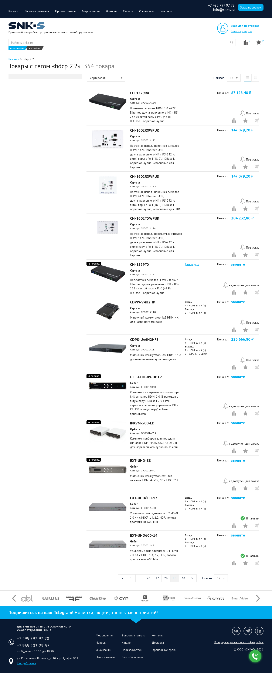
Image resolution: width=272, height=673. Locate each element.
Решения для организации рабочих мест (43, 249)
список (247, 78)
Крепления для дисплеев (33, 231)
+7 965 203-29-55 (33, 645)
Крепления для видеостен (34, 237)
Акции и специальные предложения (39, 283)
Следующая (192, 578)
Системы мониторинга (30, 164)
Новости (111, 11)
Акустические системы (32, 134)
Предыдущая (122, 578)
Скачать (128, 11)
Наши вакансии (105, 657)
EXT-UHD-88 (140, 460)
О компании (146, 11)
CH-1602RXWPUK (144, 130)
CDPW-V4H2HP (142, 302)
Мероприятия (91, 11)
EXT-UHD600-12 (143, 497)
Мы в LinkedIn (259, 631)
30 (183, 578)
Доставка (158, 643)
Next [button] (258, 598)
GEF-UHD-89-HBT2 (146, 376)
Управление (24, 277)
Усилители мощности (30, 140)
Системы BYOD (25, 128)
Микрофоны (24, 158)
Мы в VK (236, 631)
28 (166, 578)
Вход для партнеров (245, 26)
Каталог (13, 11)
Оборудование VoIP (29, 203)
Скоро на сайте (26, 288)
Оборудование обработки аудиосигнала (43, 146)
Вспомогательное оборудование (37, 180)
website (232, 42)
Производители (65, 11)
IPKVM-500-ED (142, 423)
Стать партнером (241, 31)
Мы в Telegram (248, 631)
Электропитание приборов (34, 271)
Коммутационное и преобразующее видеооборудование (38, 104)
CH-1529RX (139, 92)
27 (157, 578)
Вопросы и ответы (133, 635)
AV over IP (23, 192)
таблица (255, 78)
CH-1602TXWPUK (144, 218)
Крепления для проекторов (34, 225)
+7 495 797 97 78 (221, 5)
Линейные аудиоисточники (33, 152)
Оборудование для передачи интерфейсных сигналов (44, 114)
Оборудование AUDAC (31, 91)
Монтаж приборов (28, 209)
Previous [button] (14, 598)
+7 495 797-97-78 (33, 638)
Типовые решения (37, 11)
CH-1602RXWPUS (144, 176)
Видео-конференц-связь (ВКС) (37, 197)
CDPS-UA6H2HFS (144, 339)
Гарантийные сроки (164, 650)
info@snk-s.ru (224, 9)
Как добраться (26, 663)
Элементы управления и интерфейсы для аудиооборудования (41, 172)
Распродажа (25, 97)
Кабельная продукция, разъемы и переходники (36, 217)
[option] (27, 598)
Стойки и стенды (27, 243)
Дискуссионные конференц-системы (40, 186)
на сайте (34, 48)
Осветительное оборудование (37, 265)
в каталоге (17, 48)
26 (148, 578)
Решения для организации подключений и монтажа (42, 257)
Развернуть (192, 293)
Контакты (166, 11)
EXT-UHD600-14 (143, 535)
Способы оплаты (132, 657)
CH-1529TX (139, 264)
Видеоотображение (30, 122)
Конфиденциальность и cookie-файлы (239, 642)
